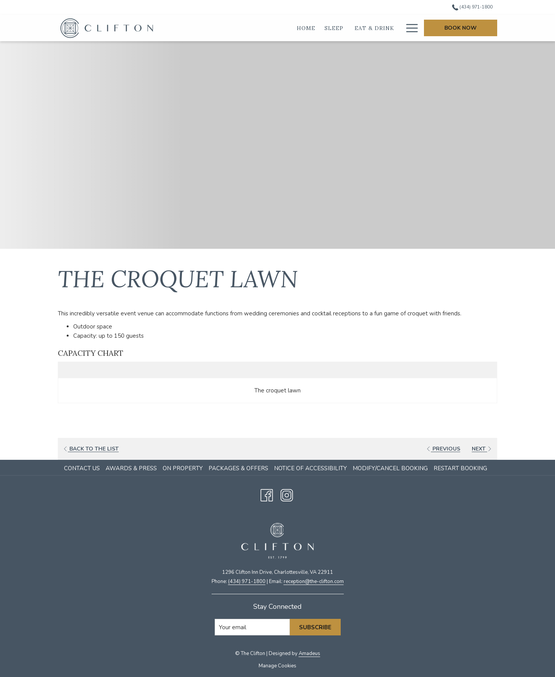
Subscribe (315, 627)
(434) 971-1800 (247, 581)
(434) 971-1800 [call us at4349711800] (472, 7)
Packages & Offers (238, 468)
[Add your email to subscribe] (252, 627)
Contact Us (82, 468)
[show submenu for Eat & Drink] (355, 28)
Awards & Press (131, 468)
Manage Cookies (277, 665)
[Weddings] (377, 28)
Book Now (460, 28)
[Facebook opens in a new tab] (267, 494)
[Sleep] (289, 28)
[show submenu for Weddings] (399, 28)
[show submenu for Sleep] (304, 28)
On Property (183, 468)
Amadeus (309, 653)
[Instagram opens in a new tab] (287, 494)
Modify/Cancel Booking (390, 468)
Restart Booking (460, 468)
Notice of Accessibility (310, 468)
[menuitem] (83, 468)
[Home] (261, 28)
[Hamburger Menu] (409, 28)
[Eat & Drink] (329, 28)
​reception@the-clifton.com (314, 581)
